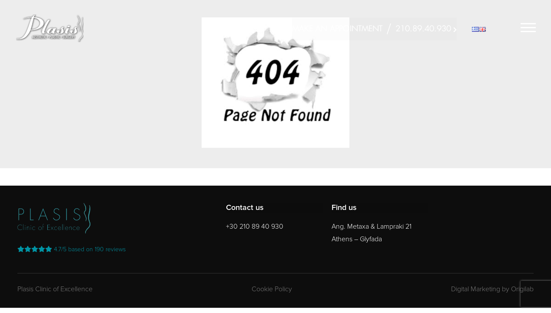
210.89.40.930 (423, 29)
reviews (71, 249)
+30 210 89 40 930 (254, 226)
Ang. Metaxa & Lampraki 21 (372, 226)
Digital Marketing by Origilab (492, 289)
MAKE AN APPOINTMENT (337, 29)
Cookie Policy (272, 289)
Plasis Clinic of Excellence (55, 289)
